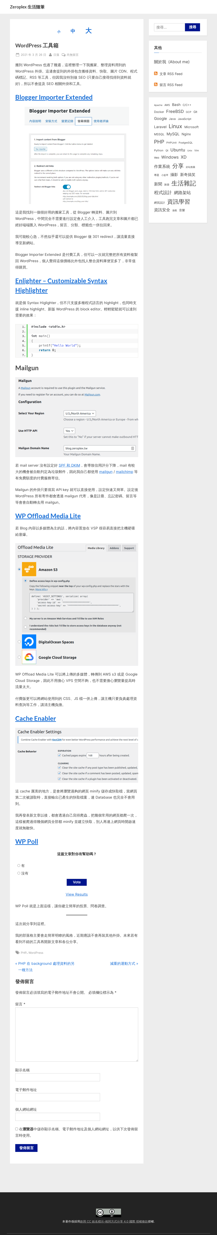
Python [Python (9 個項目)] (158, 150)
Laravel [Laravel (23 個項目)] (160, 127)
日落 (56, 54)
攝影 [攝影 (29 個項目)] (174, 174)
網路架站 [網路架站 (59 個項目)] (182, 192)
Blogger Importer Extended (54, 97)
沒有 (24, 873)
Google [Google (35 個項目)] (160, 118)
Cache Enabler (35, 718)
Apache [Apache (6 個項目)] (158, 105)
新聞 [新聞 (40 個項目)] (158, 184)
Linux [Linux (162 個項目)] (175, 126)
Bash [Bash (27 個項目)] (176, 104)
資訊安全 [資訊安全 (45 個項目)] (162, 209)
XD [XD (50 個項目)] (183, 157)
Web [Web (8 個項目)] (156, 157)
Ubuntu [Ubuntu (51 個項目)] (177, 149)
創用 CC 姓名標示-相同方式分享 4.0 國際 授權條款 (114, 1221)
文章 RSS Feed (168, 74)
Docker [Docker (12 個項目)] (159, 112)
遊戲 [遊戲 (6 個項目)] (174, 210)
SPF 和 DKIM (69, 465)
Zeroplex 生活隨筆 (27, 6)
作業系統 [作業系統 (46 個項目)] (162, 166)
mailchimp (124, 472)
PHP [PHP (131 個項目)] (159, 142)
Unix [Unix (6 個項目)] (189, 150)
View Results (77, 894)
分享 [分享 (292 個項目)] (178, 165)
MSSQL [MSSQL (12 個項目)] (159, 134)
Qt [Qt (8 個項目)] (167, 150)
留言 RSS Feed (168, 85)
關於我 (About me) (172, 61)
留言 (20, 1004)
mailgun (106, 472)
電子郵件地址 (26, 1090)
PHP (24, 953)
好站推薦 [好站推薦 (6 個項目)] (190, 167)
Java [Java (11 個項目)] (172, 119)
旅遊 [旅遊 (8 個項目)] (166, 184)
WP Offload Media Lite (48, 515)
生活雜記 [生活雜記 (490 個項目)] (183, 183)
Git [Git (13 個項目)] (195, 112)
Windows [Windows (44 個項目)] (170, 157)
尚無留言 (73, 54)
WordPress (35, 953)
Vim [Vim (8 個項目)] (196, 150)
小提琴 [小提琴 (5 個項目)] (164, 175)
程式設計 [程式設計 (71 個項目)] (163, 192)
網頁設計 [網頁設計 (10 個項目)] (159, 202)
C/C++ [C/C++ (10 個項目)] (187, 105)
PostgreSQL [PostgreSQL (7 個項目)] (186, 142)
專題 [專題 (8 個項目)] (156, 175)
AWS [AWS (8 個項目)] (167, 105)
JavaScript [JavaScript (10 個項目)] (184, 119)
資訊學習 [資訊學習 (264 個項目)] (178, 201)
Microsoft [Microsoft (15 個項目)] (191, 127)
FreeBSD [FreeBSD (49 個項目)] (175, 111)
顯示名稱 (22, 1070)
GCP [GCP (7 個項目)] (188, 112)
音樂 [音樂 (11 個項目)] (182, 210)
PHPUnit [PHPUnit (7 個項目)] (171, 142)
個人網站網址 (26, 1110)
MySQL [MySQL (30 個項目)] (173, 134)
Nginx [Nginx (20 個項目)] (186, 134)
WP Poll (26, 841)
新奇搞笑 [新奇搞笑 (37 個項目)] (187, 174)
